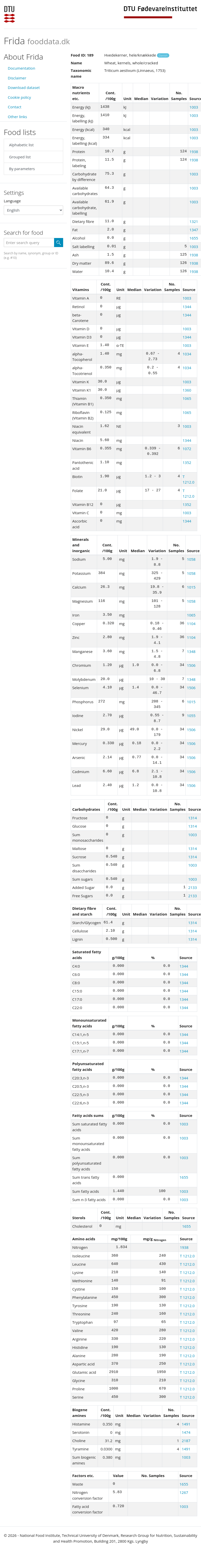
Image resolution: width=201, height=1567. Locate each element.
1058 (191, 559)
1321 (193, 221)
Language (12, 200)
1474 (186, 1432)
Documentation (21, 68)
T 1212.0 (187, 1255)
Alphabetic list (21, 144)
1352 (187, 462)
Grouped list (20, 156)
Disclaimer (17, 77)
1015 (191, 587)
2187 (186, 1440)
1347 (193, 229)
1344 (187, 306)
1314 (192, 817)
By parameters (22, 168)
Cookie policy (19, 97)
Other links (17, 116)
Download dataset (24, 87)
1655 (193, 238)
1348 (191, 651)
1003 (193, 107)
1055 (191, 715)
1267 (184, 1492)
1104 (191, 623)
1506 (191, 665)
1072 (187, 448)
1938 (193, 151)
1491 (186, 1424)
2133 (192, 887)
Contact (14, 106)
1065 (187, 398)
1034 (187, 353)
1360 (187, 390)
